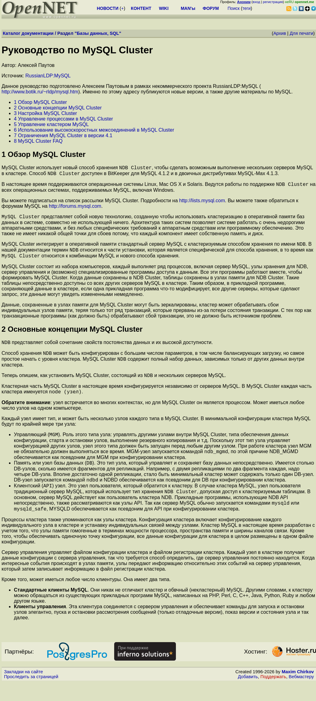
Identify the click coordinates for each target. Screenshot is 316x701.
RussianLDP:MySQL (48, 75)
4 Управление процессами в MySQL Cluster (63, 118)
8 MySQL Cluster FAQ (38, 141)
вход (256, 2)
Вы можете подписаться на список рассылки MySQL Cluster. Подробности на (90, 203)
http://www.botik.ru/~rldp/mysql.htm (40, 91)
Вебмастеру (301, 695)
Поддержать (273, 695)
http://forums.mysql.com (75, 208)
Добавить (248, 695)
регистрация (273, 2)
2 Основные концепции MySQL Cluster (58, 107)
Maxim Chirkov (298, 690)
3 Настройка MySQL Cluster (45, 113)
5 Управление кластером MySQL (51, 124)
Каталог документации (28, 33)
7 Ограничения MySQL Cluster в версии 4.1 (63, 135)
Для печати (301, 33)
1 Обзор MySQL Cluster (40, 102)
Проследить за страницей (31, 695)
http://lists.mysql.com (202, 203)
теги (246, 8)
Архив (279, 33)
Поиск (234, 8)
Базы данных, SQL (98, 33)
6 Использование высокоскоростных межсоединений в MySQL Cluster (94, 130)
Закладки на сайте (23, 690)
